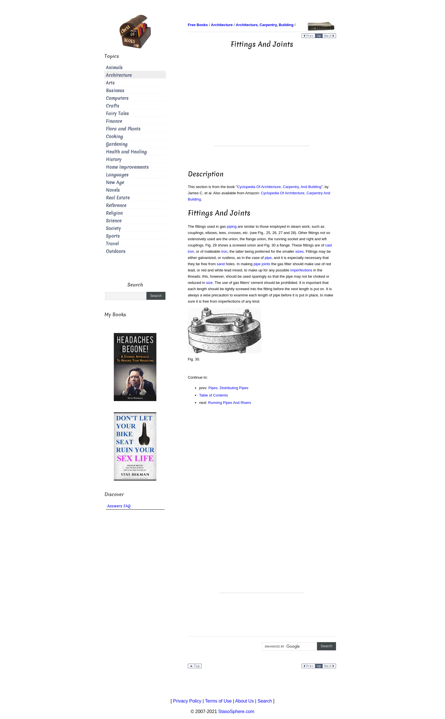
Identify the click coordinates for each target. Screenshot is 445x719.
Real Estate (118, 198)
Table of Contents (213, 395)
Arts (110, 83)
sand (221, 264)
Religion (114, 213)
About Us (244, 701)
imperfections (301, 270)
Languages (117, 175)
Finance (114, 121)
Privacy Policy (187, 701)
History (113, 160)
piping (232, 226)
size (209, 283)
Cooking (114, 137)
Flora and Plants (123, 129)
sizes (299, 251)
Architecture (119, 75)
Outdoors (115, 251)
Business (115, 91)
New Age (115, 182)
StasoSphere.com (236, 711)
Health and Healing (126, 152)
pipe (268, 258)
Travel (112, 244)
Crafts (112, 106)
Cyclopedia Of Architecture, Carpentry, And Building (279, 187)
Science (113, 221)
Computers (117, 98)
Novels (113, 190)
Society (113, 228)
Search (264, 701)
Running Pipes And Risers (229, 402)
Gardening (116, 144)
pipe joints (262, 264)
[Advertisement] (262, 106)
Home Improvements (127, 167)
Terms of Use (218, 701)
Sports (113, 236)
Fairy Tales (117, 114)
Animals (114, 68)
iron (224, 251)
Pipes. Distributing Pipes (228, 388)
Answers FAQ (119, 506)
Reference (116, 205)
